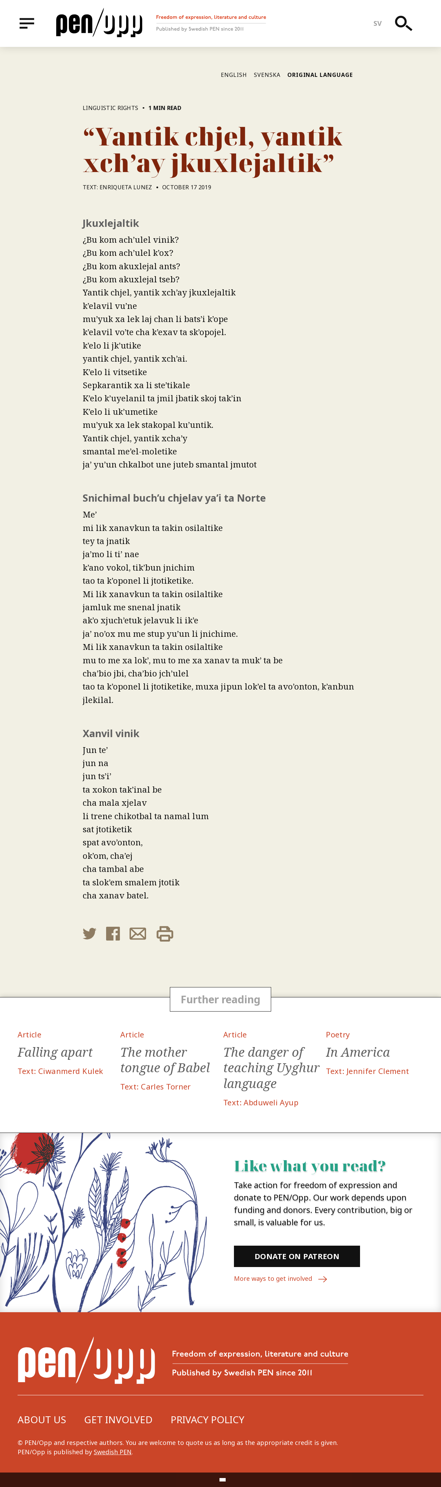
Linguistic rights (111, 108)
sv (377, 23)
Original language (320, 75)
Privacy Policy (207, 1419)
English (234, 75)
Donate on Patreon (297, 1256)
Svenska (267, 75)
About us (42, 1419)
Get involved (118, 1419)
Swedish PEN (113, 1452)
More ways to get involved (281, 1279)
